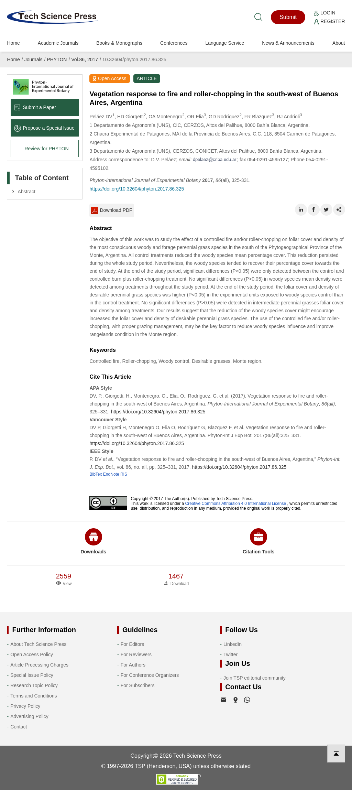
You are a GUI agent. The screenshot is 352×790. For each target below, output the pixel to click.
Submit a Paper (35, 107)
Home (13, 43)
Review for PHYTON (46, 148)
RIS (123, 474)
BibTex (95, 474)
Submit (288, 17)
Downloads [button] (93, 541)
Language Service (224, 43)
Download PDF (111, 210)
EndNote (111, 474)
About (338, 43)
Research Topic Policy (33, 685)
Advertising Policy (29, 716)
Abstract (26, 191)
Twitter (230, 654)
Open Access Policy (31, 654)
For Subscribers (138, 685)
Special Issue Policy (31, 675)
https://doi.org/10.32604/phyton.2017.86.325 (136, 189)
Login (324, 12)
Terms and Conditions (33, 696)
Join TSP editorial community (254, 678)
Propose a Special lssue (44, 128)
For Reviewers (136, 654)
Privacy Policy (25, 706)
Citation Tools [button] (258, 541)
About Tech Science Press (38, 644)
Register (329, 21)
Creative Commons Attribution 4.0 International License (235, 503)
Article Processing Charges (39, 665)
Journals (33, 59)
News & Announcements (288, 43)
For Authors (133, 665)
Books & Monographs (119, 43)
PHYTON (57, 59)
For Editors (132, 644)
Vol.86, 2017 (84, 59)
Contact (18, 726)
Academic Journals (58, 43)
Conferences (173, 43)
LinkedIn (232, 644)
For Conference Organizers (150, 675)
